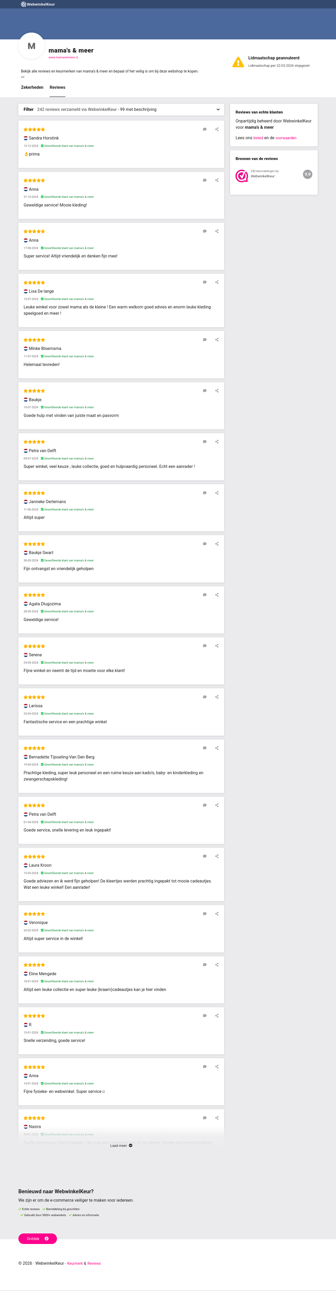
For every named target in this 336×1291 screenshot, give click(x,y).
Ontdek (39, 1239)
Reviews (57, 88)
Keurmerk (76, 1264)
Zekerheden (32, 88)
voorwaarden (289, 138)
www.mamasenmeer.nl (63, 57)
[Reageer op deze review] (208, 130)
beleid (259, 138)
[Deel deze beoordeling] (216, 130)
